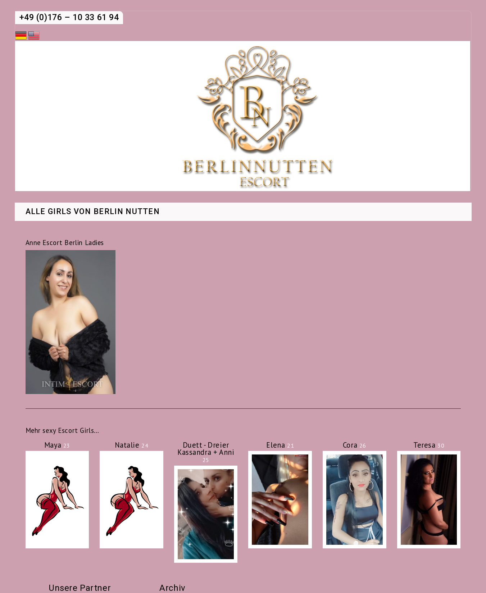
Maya (57, 445)
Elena (280, 445)
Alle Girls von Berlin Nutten (93, 212)
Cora (354, 445)
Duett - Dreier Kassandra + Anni (205, 452)
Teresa (428, 445)
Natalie (132, 445)
